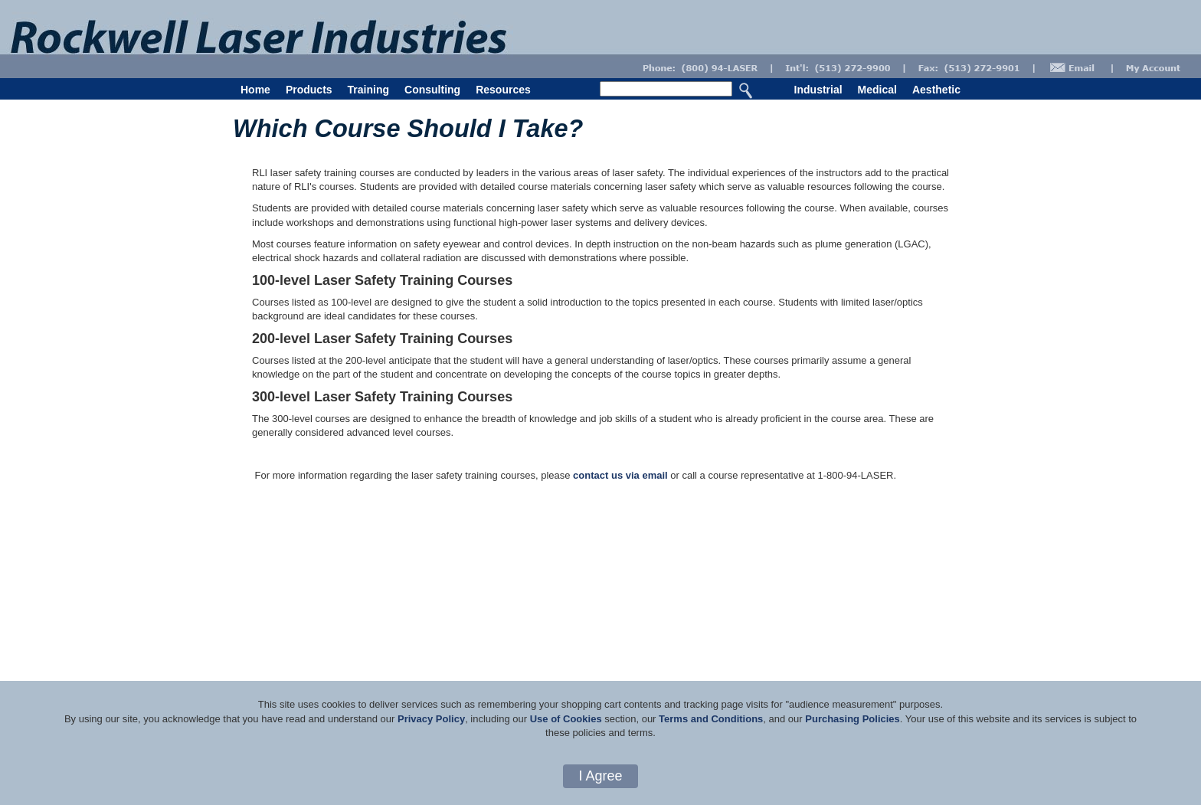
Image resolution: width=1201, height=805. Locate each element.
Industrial (818, 89)
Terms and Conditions (711, 719)
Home (255, 89)
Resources (503, 89)
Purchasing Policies (852, 719)
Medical (877, 89)
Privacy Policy (431, 719)
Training (368, 89)
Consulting (432, 89)
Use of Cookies (566, 719)
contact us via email (620, 475)
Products (309, 89)
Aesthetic (936, 89)
